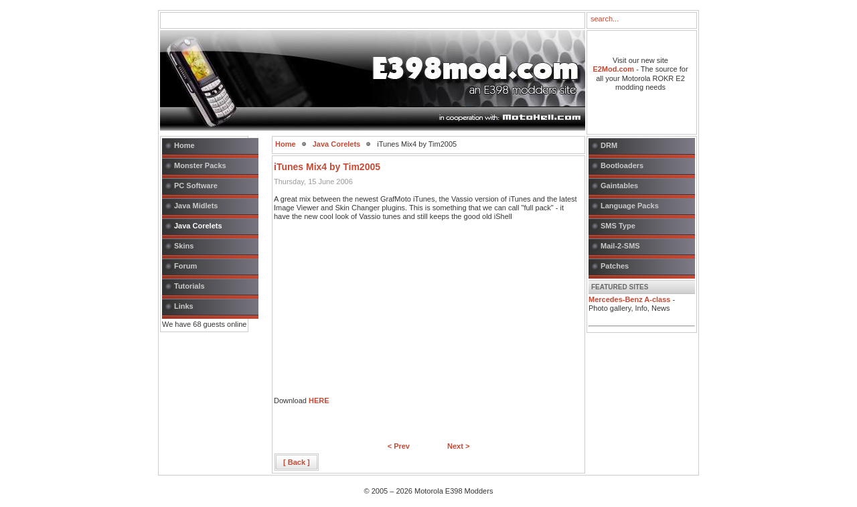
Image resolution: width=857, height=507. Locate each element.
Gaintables (619, 186)
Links (183, 306)
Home (184, 145)
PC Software (196, 186)
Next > (458, 446)
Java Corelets (198, 226)
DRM (609, 145)
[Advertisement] (374, 312)
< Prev (399, 446)
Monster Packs (200, 165)
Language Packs (630, 206)
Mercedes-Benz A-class (629, 299)
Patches (615, 266)
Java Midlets (196, 206)
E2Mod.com (613, 69)
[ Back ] (296, 462)
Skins (183, 246)
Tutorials (189, 286)
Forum (185, 266)
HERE (319, 400)
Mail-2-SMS (620, 246)
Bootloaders (622, 165)
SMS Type (618, 226)
